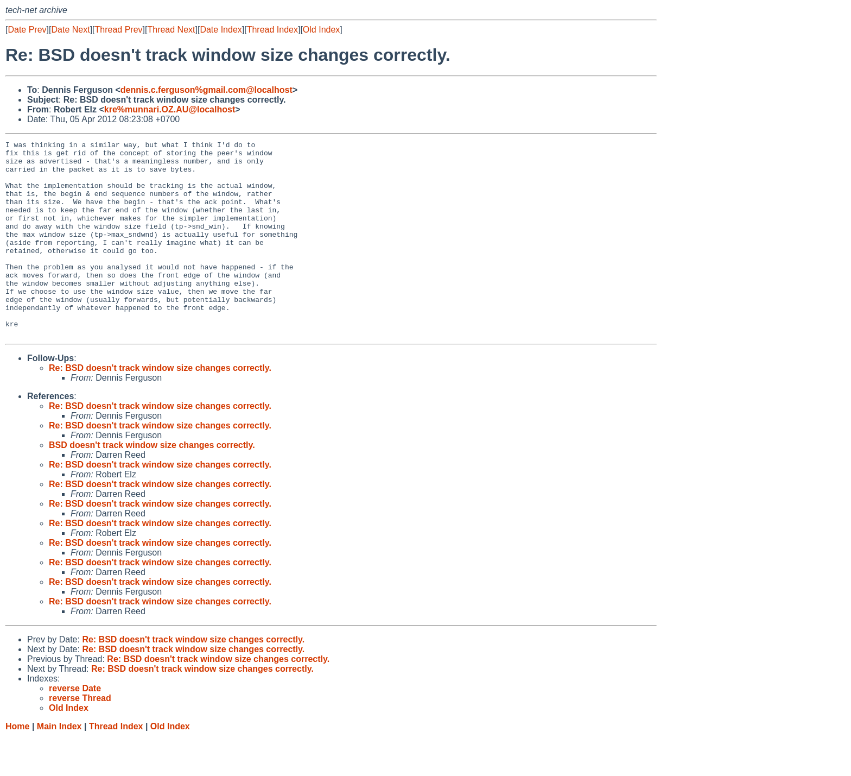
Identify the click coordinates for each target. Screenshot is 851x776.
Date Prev (27, 29)
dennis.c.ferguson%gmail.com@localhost (206, 89)
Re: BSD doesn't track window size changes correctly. (160, 407)
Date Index (221, 29)
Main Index (59, 765)
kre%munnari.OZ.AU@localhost (169, 109)
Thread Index (272, 29)
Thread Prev (119, 29)
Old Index (321, 29)
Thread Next (171, 29)
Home (17, 765)
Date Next (70, 29)
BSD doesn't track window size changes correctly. (152, 484)
